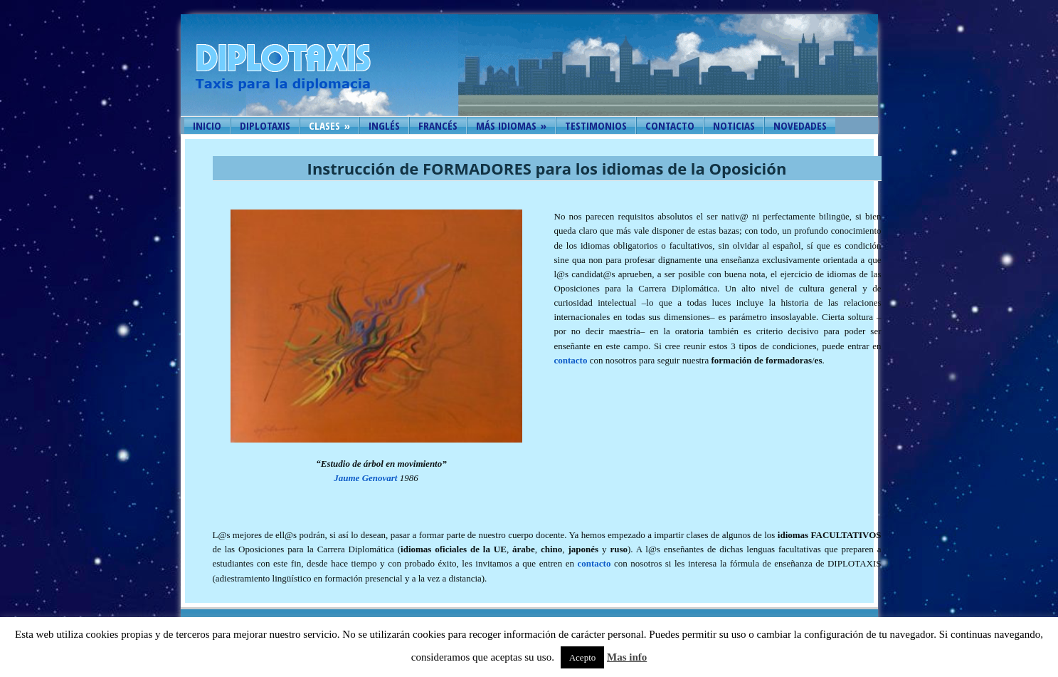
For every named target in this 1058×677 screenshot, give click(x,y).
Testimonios (596, 125)
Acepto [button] (582, 657)
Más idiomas (511, 125)
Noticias (734, 125)
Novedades (800, 125)
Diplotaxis (265, 125)
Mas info (627, 657)
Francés (437, 125)
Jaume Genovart (365, 477)
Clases (329, 125)
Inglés (384, 125)
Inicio (207, 125)
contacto (571, 360)
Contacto (669, 125)
